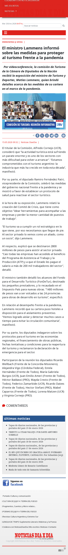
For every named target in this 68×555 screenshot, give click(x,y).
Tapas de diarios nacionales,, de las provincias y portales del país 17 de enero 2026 (33, 447)
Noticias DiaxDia (29, 142)
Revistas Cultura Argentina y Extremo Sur (20, 516)
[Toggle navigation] (5, 32)
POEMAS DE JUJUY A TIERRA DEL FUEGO (20, 511)
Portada (6, 496)
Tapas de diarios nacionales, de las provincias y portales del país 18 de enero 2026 (33, 440)
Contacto (52, 527)
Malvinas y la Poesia (47, 522)
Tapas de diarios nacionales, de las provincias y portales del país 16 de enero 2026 (33, 460)
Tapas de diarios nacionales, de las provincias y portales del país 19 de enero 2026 (33, 426)
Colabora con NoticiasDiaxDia (15, 527)
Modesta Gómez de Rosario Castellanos (28, 465)
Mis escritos (12, 5)
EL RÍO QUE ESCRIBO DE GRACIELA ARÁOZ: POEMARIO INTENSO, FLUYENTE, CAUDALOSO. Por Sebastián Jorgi (36, 453)
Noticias (44, 527)
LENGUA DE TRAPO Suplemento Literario (20, 522)
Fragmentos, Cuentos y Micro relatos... (19, 506)
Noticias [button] (10, 11)
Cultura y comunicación (21, 496)
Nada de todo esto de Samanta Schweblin (29, 469)
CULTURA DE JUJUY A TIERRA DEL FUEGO (20, 501)
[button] (7, 412)
